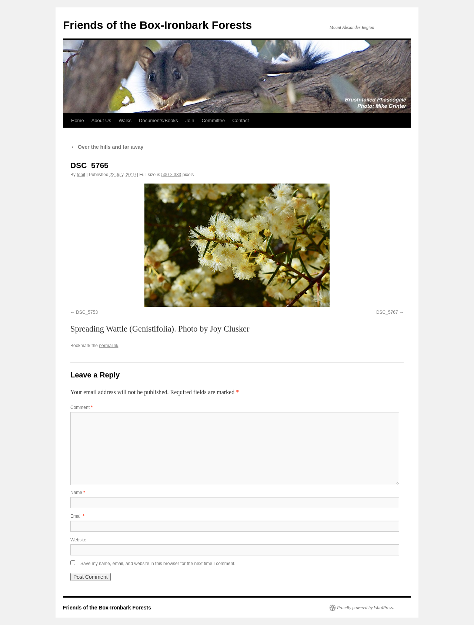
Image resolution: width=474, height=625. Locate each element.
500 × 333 (171, 174)
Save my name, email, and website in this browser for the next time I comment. (158, 563)
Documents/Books (158, 120)
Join (190, 120)
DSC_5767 (387, 312)
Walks (124, 120)
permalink (108, 345)
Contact (240, 120)
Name (77, 492)
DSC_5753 (87, 312)
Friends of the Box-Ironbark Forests (157, 25)
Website (78, 539)
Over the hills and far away (106, 147)
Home (77, 120)
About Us (101, 120)
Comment (81, 407)
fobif (81, 174)
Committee (213, 120)
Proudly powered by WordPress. (365, 607)
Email (77, 516)
